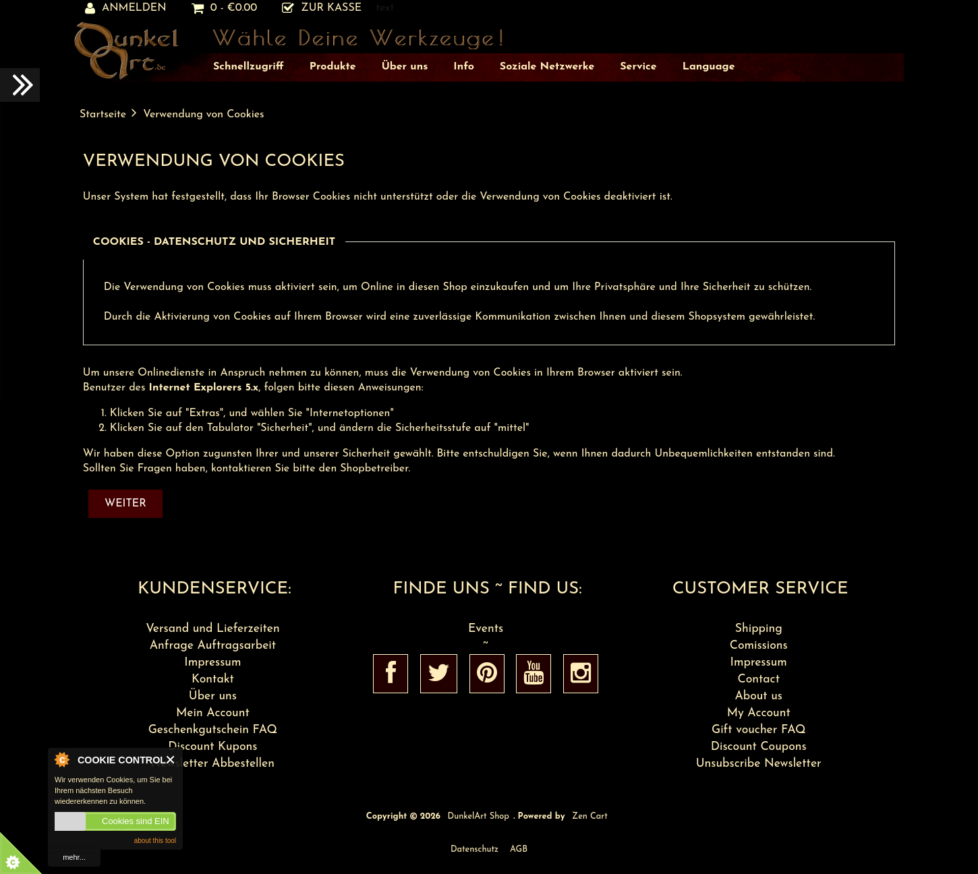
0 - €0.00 (225, 8)
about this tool (155, 840)
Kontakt (213, 679)
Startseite (103, 114)
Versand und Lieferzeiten (213, 629)
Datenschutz (474, 849)
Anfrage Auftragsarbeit (213, 645)
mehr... (74, 857)
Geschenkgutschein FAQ (212, 730)
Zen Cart (590, 816)
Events (485, 629)
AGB (518, 849)
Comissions (759, 645)
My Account (758, 713)
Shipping (758, 629)
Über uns (213, 696)
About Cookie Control (61, 759)
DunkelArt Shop (478, 816)
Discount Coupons (759, 747)
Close (171, 759)
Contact (758, 679)
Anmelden (126, 8)
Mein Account (213, 713)
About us (758, 696)
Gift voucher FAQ (759, 730)
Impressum (212, 662)
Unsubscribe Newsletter (759, 763)
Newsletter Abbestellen (213, 763)
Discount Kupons (212, 747)
